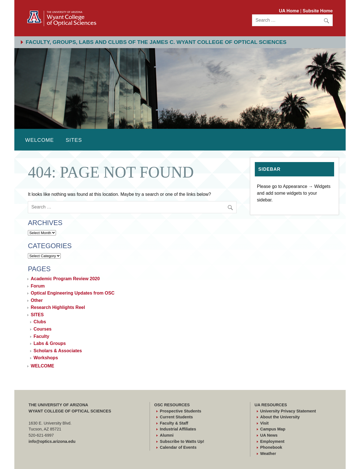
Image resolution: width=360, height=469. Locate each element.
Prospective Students (180, 411)
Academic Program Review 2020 (65, 278)
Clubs (39, 321)
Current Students (176, 417)
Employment (272, 441)
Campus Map (272, 429)
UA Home (289, 10)
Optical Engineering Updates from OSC (72, 293)
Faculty (41, 336)
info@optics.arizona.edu (52, 441)
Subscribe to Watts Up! (182, 441)
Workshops (45, 357)
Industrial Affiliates (178, 429)
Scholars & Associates (57, 350)
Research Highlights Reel (58, 307)
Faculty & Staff (174, 423)
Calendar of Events (178, 447)
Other (37, 300)
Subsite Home (318, 10)
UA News (269, 435)
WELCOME (39, 140)
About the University (280, 417)
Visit (264, 423)
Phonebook (271, 447)
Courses (42, 329)
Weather (268, 453)
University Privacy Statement (288, 411)
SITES (74, 140)
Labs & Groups (49, 343)
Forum (38, 286)
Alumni (167, 435)
